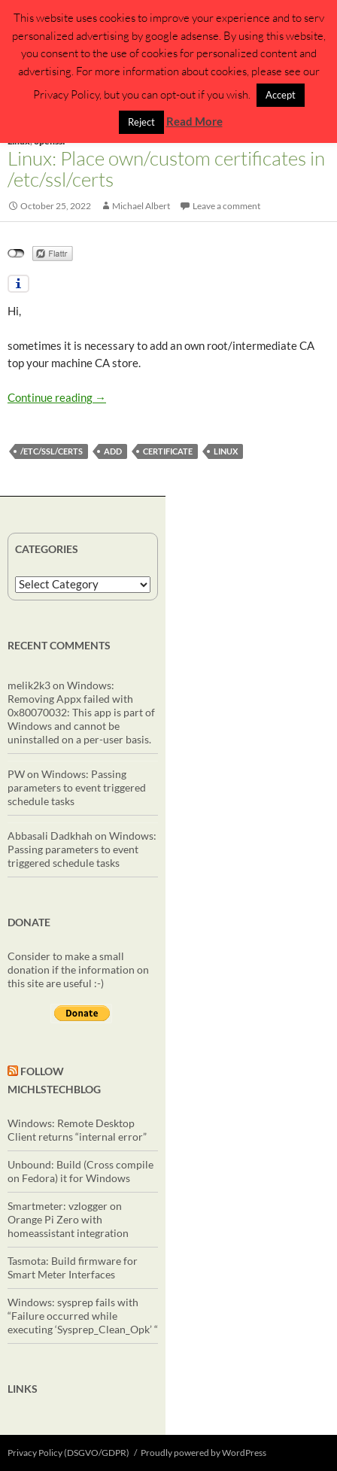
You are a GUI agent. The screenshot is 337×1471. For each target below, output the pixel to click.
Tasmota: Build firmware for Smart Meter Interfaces (73, 1267)
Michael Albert (141, 205)
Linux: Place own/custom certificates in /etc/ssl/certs (166, 168)
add (113, 451)
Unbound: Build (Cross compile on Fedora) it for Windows (80, 1171)
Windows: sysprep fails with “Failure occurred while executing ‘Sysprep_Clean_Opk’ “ (83, 1316)
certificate (168, 451)
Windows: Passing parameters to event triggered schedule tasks (77, 787)
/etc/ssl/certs (51, 451)
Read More (194, 121)
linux (226, 451)
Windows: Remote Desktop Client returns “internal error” (77, 1130)
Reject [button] (141, 122)
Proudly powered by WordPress (203, 1452)
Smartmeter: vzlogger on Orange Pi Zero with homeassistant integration (68, 1219)
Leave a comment (226, 205)
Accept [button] (281, 95)
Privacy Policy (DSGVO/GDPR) (68, 1452)
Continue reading (57, 397)
